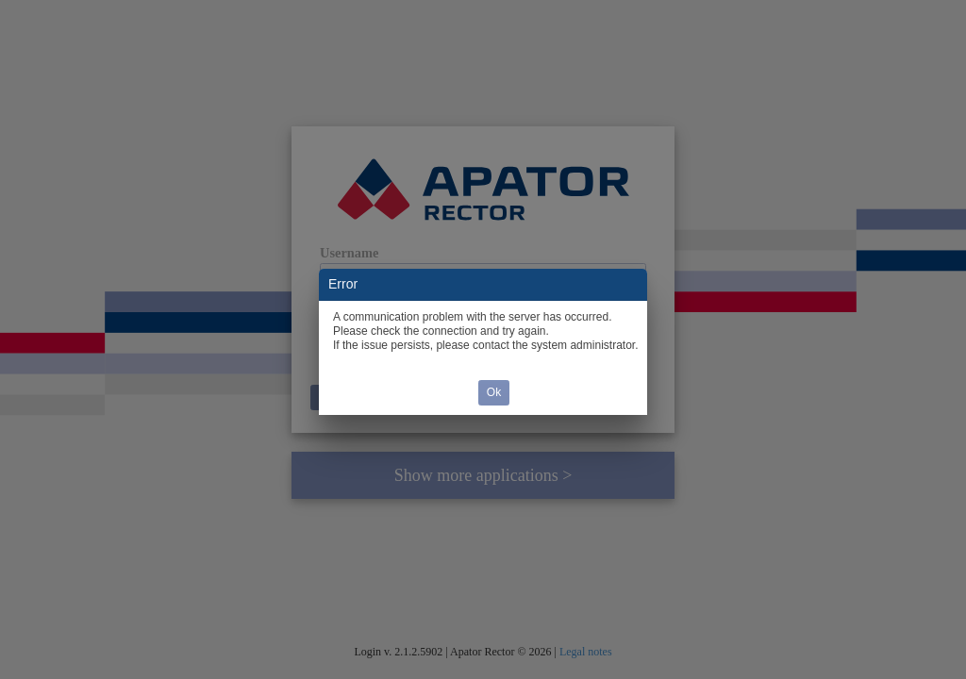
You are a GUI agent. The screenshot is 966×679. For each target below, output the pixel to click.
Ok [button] (494, 392)
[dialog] (483, 342)
